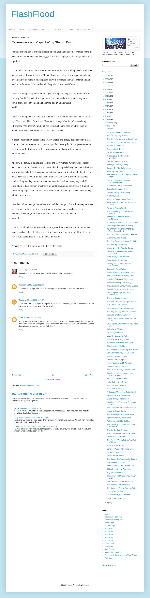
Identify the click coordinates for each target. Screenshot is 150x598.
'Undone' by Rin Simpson (116, 360)
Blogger (85, 585)
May (109, 126)
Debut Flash (109, 523)
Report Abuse (109, 565)
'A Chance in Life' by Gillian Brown (120, 186)
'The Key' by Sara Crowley (117, 430)
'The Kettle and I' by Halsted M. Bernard (122, 235)
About (21, 29)
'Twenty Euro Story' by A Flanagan (120, 283)
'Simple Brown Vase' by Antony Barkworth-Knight (118, 181)
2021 (107, 89)
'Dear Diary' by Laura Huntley (118, 399)
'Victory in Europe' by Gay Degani (119, 199)
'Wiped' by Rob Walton (115, 456)
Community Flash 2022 (113, 517)
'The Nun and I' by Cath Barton (118, 485)
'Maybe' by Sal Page (114, 196)
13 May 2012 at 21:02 (35, 285)
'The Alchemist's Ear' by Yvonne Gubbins (122, 286)
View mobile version (52, 379)
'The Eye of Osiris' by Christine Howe (121, 370)
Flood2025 (109, 540)
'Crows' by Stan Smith (115, 152)
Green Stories (110, 543)
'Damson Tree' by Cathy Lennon (119, 168)
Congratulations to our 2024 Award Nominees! (31, 418)
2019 (107, 96)
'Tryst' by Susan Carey (115, 445)
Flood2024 (109, 538)
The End (110, 129)
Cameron (22, 285)
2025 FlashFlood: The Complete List (29, 394)
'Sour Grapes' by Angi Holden (118, 339)
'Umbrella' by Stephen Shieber (118, 315)
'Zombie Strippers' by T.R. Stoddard (120, 353)
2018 (107, 99)
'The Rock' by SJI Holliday (117, 245)
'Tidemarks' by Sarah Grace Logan (120, 343)
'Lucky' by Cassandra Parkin (118, 336)
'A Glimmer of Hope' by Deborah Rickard (122, 222)
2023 (107, 83)
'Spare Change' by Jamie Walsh (119, 418)
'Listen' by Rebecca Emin (116, 437)
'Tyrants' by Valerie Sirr (115, 146)
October (110, 123)
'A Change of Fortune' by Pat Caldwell (121, 392)
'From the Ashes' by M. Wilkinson (119, 363)
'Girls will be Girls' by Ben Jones (119, 469)
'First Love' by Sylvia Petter (117, 389)
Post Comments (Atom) (31, 386)
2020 (107, 93)
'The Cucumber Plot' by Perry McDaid (121, 488)
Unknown (22, 300)
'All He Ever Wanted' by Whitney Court (121, 132)
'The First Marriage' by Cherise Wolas (121, 433)
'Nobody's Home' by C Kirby (117, 165)
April (109, 502)
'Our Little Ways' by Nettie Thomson (120, 289)
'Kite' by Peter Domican (116, 462)
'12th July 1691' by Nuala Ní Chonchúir (122, 312)
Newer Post (16, 375)
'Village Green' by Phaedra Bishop (120, 248)
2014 (107, 113)
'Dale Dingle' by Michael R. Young (120, 226)
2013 (107, 116)
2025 (107, 76)
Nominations (109, 546)
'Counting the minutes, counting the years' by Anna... (120, 374)
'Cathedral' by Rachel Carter (117, 260)
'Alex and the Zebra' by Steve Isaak (120, 414)
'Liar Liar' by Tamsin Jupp (116, 238)
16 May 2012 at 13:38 (32, 318)
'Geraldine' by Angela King (117, 189)
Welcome (108, 558)
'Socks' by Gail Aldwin (115, 452)
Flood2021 (109, 529)
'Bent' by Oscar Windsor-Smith (118, 395)
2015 (107, 109)
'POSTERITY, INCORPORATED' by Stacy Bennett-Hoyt (120, 230)
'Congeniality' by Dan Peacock (118, 192)
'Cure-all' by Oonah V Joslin (117, 161)
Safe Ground (109, 549)
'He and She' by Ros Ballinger (118, 495)
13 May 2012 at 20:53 (29, 270)
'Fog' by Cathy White (115, 473)
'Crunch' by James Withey (117, 269)
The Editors (58, 29)
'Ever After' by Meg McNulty (117, 136)
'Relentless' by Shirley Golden (118, 421)
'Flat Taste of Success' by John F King (121, 142)
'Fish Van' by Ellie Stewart (116, 305)
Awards (107, 514)
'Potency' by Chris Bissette (117, 356)
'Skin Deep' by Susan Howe (117, 379)
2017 (107, 103)
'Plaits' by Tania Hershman (117, 385)
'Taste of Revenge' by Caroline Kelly (120, 466)
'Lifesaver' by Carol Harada (117, 366)
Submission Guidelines (39, 29)
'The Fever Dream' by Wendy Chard (120, 276)
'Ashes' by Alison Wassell (116, 208)
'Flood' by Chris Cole (115, 172)
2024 (107, 79)
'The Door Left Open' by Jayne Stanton (122, 302)
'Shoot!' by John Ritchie (116, 346)
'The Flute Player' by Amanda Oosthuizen (122, 241)
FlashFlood (33, 14)
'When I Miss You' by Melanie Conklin (121, 272)
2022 (107, 86)
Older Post (89, 375)
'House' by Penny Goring (116, 411)
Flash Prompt (110, 526)
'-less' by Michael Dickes (116, 498)
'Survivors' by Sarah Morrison (118, 257)
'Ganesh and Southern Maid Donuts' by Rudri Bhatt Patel (35, 426)
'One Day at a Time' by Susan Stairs (120, 481)
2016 (107, 106)
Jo (19, 270)
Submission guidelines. (113, 552)
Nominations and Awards (79, 29)
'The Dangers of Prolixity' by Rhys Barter (122, 350)
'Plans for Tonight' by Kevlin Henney (120, 308)
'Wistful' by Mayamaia (115, 333)
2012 (107, 120)
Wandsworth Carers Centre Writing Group (121, 555)
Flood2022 (109, 532)
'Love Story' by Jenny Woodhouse (120, 279)
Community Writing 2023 (114, 520)
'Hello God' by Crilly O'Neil (117, 382)
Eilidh (20, 318)
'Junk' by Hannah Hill (115, 492)
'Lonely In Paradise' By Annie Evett (120, 449)
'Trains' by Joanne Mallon (116, 298)
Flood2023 (109, 535)
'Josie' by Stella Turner (115, 149)
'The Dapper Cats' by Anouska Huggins (122, 459)
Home (12, 29)
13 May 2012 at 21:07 (35, 300)
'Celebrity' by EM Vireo (115, 329)
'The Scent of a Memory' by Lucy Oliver (122, 139)
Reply (20, 277)
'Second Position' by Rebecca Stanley (121, 408)
